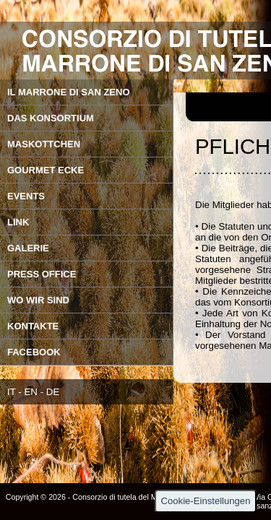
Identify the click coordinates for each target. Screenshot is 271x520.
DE (53, 391)
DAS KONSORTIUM (50, 118)
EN (31, 391)
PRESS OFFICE (41, 274)
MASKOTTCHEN (43, 144)
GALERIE (28, 248)
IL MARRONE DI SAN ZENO (68, 92)
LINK (18, 222)
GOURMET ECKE (45, 170)
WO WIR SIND (38, 300)
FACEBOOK (34, 352)
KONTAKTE (33, 326)
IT (11, 391)
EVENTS (26, 196)
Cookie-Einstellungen (206, 500)
